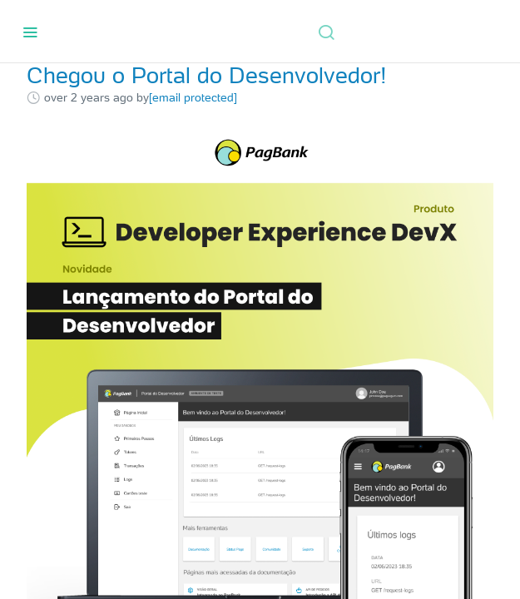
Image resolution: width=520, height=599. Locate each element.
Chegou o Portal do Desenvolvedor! (207, 75)
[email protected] (193, 97)
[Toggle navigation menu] (30, 31)
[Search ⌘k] (326, 31)
